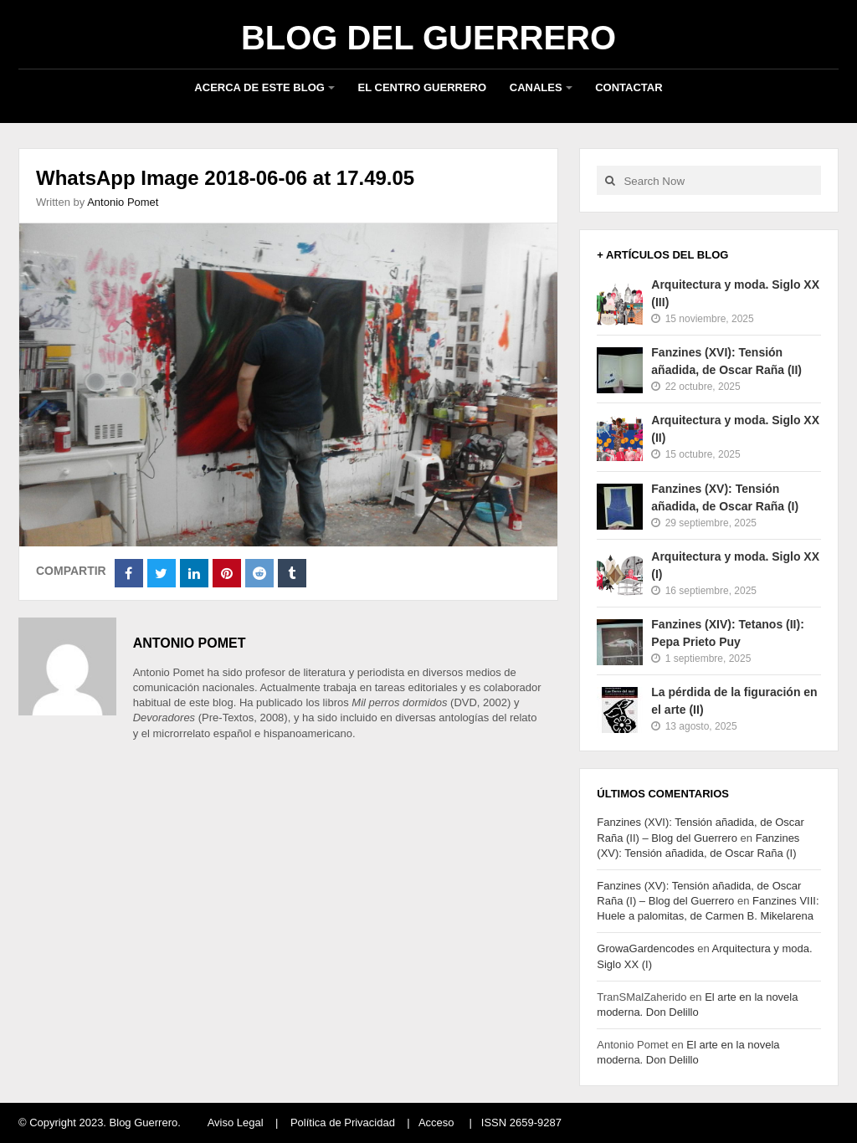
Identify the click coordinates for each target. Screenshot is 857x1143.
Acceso (436, 1122)
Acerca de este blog (259, 87)
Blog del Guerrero (428, 37)
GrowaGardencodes (645, 948)
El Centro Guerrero (422, 87)
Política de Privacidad (342, 1122)
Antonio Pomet (122, 202)
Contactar (628, 87)
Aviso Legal (236, 1122)
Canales (536, 87)
